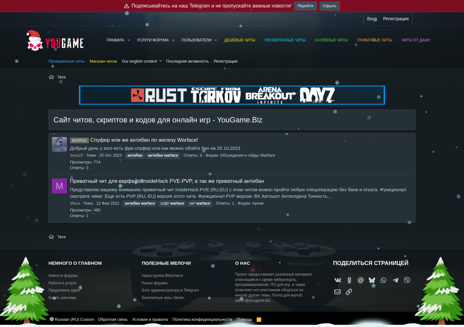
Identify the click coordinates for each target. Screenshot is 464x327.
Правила (115, 40)
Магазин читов (103, 61)
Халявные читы (331, 40)
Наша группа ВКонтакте (162, 275)
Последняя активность (187, 61)
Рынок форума (154, 283)
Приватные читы (374, 40)
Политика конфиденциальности (202, 319)
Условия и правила (150, 319)
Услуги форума (153, 40)
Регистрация (225, 61)
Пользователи (196, 40)
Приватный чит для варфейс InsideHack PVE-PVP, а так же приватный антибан (167, 181)
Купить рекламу (62, 298)
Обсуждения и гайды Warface (247, 155)
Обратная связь (113, 319)
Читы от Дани (415, 40)
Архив (257, 203)
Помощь (244, 319)
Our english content (139, 61)
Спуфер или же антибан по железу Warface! (134, 140)
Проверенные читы (285, 40)
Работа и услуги (62, 283)
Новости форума (63, 275)
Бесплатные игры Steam (163, 298)
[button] (128, 40)
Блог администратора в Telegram (170, 290)
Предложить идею (64, 290)
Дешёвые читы (239, 40)
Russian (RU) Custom (72, 319)
